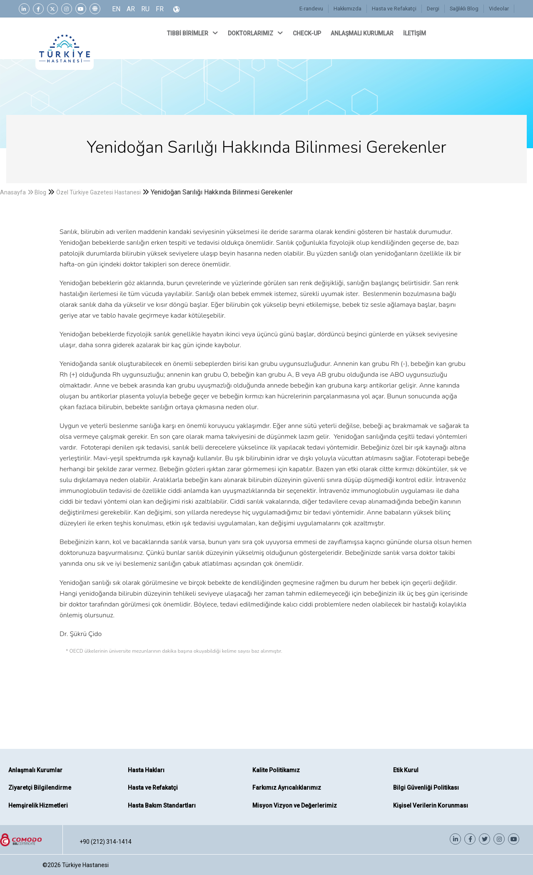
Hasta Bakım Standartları (162, 805)
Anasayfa (13, 192)
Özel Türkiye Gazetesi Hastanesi (98, 192)
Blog (40, 192)
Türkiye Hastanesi (85, 865)
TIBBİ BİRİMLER (193, 33)
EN (116, 9)
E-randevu (311, 8)
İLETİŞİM (415, 33)
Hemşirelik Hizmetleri (38, 805)
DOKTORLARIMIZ (256, 33)
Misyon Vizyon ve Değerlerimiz (294, 805)
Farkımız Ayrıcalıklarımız (286, 787)
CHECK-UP (307, 33)
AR (131, 9)
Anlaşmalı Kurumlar (35, 770)
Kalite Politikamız (276, 770)
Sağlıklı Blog (463, 8)
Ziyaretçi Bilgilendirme (39, 787)
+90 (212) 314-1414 (106, 841)
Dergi (432, 8)
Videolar (499, 8)
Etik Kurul (405, 770)
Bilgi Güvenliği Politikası (426, 787)
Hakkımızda (347, 8)
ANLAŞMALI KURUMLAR (363, 33)
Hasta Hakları (146, 770)
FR (160, 9)
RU (145, 9)
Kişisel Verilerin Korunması (430, 805)
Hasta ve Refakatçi (393, 8)
